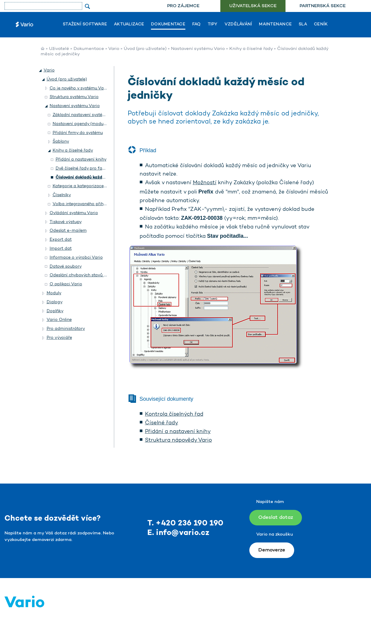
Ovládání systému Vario (74, 213)
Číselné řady (161, 423)
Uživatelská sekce (253, 6)
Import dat (61, 248)
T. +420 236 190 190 (185, 523)
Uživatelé (59, 49)
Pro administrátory (66, 329)
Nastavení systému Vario (198, 49)
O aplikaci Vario (66, 284)
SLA (303, 24)
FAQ (196, 24)
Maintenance (275, 24)
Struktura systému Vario (74, 97)
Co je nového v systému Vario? (80, 88)
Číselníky (62, 195)
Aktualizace (129, 24)
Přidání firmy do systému (78, 133)
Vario (113, 49)
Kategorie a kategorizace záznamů (88, 186)
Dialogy (54, 302)
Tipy (213, 24)
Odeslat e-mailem (68, 230)
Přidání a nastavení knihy (178, 432)
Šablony (61, 141)
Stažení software (85, 24)
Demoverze (271, 550)
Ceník (321, 24)
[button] (41, 70)
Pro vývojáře (59, 338)
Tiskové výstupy (66, 222)
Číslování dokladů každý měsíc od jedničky (99, 177)
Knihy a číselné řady (251, 49)
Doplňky (55, 311)
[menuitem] (183, 6)
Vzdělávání (238, 24)
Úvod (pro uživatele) (145, 49)
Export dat (61, 239)
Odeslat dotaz (275, 517)
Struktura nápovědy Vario (178, 440)
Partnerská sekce (323, 6)
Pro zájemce (183, 6)
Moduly (54, 293)
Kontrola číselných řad (174, 414)
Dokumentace (168, 24)
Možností (204, 183)
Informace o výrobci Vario (76, 257)
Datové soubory (66, 266)
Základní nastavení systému (81, 115)
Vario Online (59, 320)
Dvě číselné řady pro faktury (84, 168)
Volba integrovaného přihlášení (84, 204)
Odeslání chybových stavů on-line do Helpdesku (98, 275)
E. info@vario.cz (178, 533)
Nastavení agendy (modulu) (80, 124)
